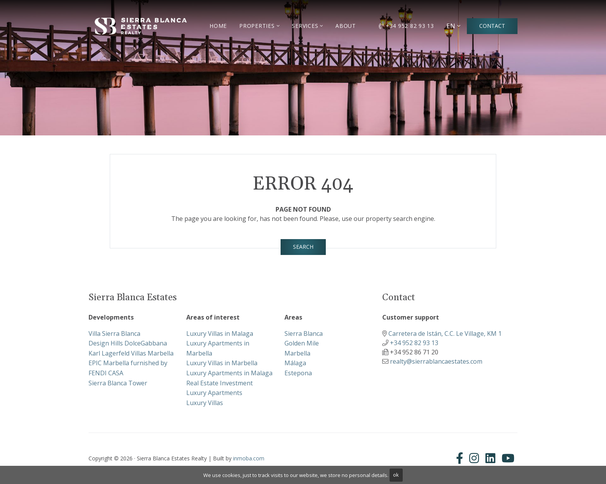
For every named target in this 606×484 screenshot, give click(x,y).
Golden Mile (301, 343)
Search (303, 246)
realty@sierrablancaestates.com (436, 361)
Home (218, 25)
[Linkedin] (490, 458)
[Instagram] (474, 458)
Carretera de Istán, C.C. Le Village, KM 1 (445, 333)
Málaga (295, 363)
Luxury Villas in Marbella (221, 363)
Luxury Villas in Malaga (219, 333)
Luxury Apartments (214, 392)
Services (305, 25)
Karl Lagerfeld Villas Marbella (131, 353)
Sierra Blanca (303, 333)
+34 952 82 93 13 (406, 25)
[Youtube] (508, 458)
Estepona (298, 373)
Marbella (297, 353)
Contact (492, 25)
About (345, 25)
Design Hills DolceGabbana (128, 343)
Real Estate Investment (219, 383)
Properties (257, 25)
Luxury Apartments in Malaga (229, 373)
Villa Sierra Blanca (114, 333)
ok (396, 474)
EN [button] (451, 26)
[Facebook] (461, 458)
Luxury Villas (204, 402)
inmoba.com (248, 458)
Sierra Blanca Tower (118, 383)
